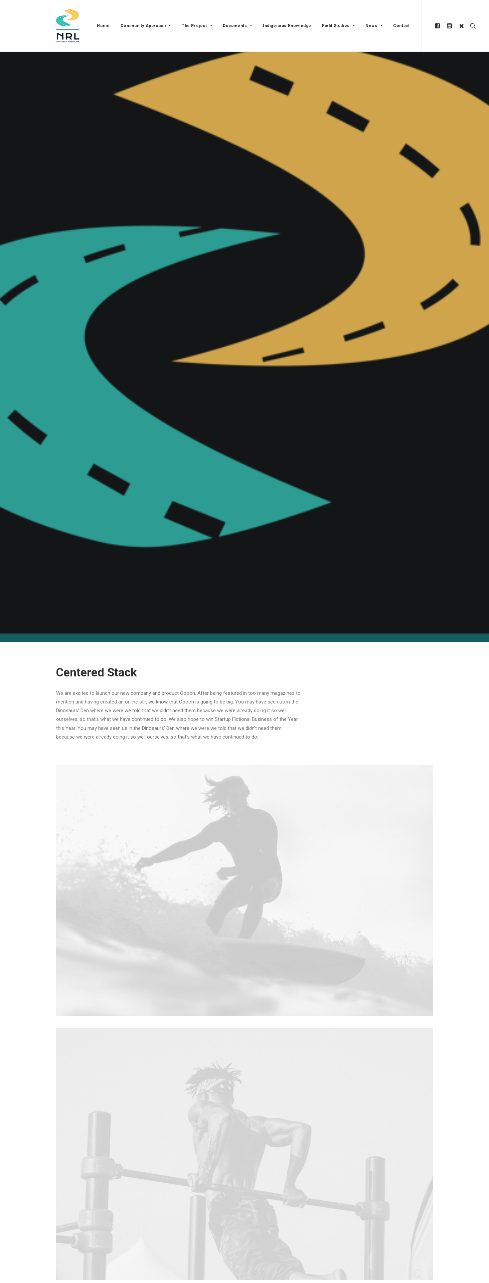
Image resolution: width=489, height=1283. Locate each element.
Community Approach (146, 25)
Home (103, 25)
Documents (237, 25)
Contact (401, 25)
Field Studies (338, 25)
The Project (197, 25)
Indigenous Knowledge (287, 25)
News (373, 25)
